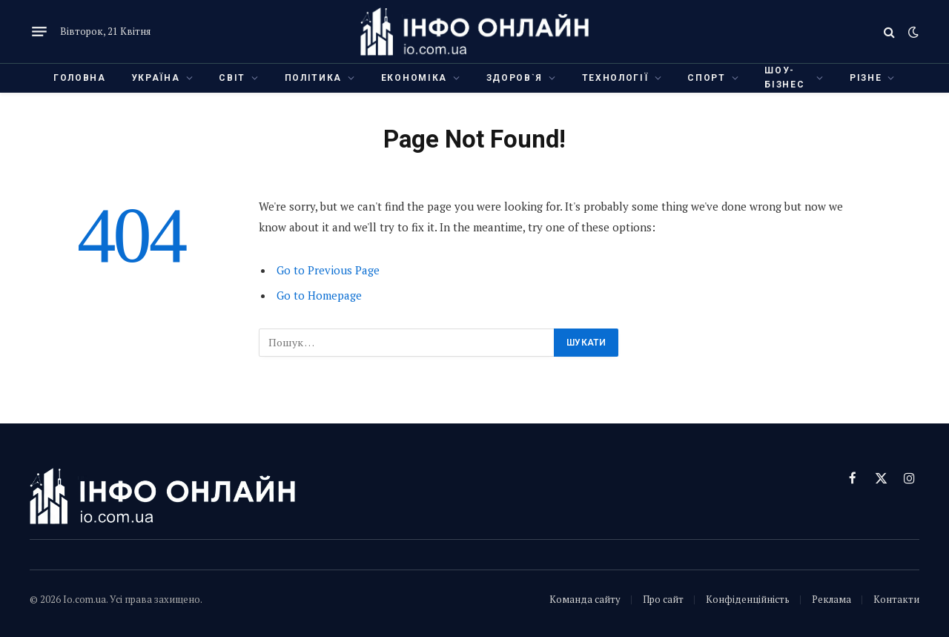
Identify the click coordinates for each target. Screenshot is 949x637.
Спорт (706, 78)
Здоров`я (514, 78)
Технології (615, 78)
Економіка (414, 78)
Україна (155, 78)
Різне (866, 78)
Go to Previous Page (328, 270)
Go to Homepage (319, 295)
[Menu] (39, 31)
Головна (79, 78)
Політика (313, 78)
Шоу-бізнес (784, 77)
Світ (232, 78)
